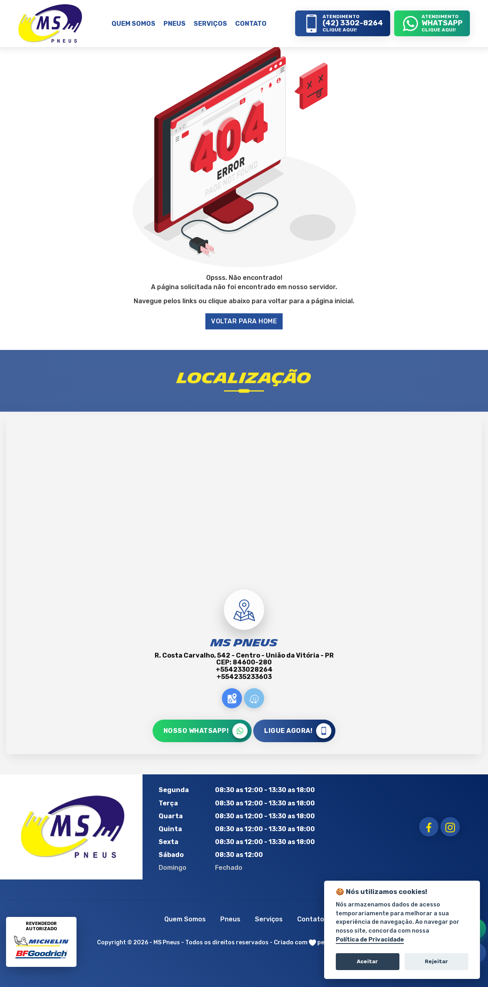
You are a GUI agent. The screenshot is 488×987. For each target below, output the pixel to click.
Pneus (230, 919)
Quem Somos (185, 919)
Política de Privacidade (370, 939)
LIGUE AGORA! (297, 731)
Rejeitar (436, 961)
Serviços (269, 919)
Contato (310, 919)
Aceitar (367, 961)
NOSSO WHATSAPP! (205, 731)
